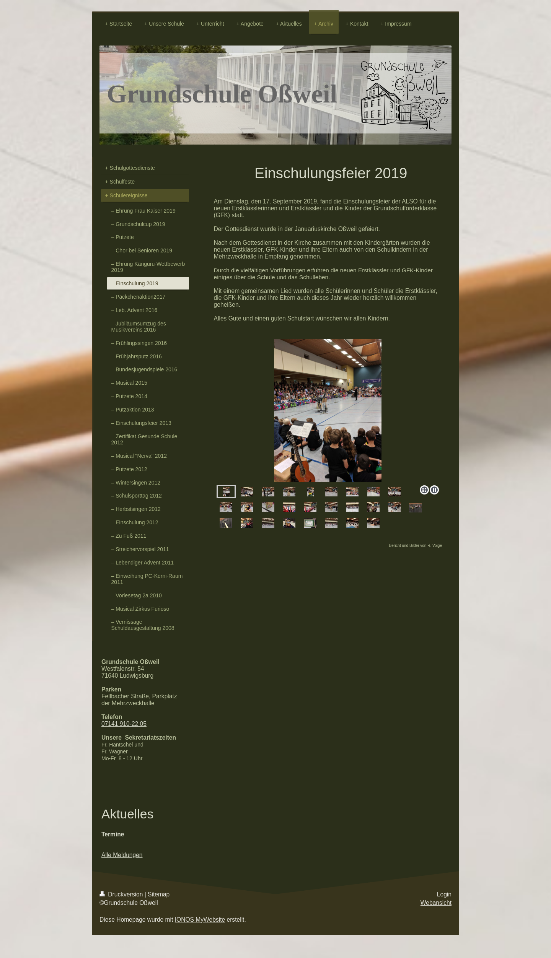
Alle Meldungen (122, 855)
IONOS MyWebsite (200, 919)
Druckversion (122, 894)
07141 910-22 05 (124, 724)
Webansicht (436, 902)
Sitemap (159, 894)
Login (444, 894)
